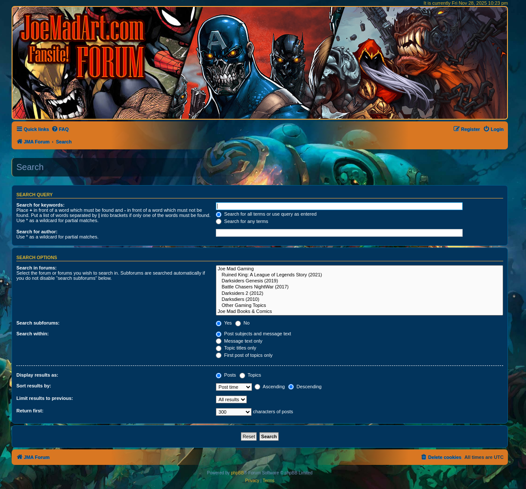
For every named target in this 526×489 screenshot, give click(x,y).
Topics (250, 375)
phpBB (237, 472)
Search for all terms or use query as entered (266, 214)
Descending (304, 386)
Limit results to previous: (44, 398)
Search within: (32, 333)
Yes (224, 322)
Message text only (239, 341)
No (242, 322)
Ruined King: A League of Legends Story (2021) (359, 275)
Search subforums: (37, 322)
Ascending (270, 386)
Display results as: (37, 375)
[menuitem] (60, 129)
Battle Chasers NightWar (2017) (359, 287)
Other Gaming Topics (359, 306)
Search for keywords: (40, 204)
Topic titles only (236, 347)
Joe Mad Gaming (359, 269)
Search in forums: (36, 267)
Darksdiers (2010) (359, 300)
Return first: (30, 410)
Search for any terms (242, 221)
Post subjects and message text (253, 333)
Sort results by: (33, 385)
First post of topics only (244, 355)
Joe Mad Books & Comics (359, 312)
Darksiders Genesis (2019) (359, 281)
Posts (226, 375)
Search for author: (36, 231)
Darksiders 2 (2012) (359, 294)
